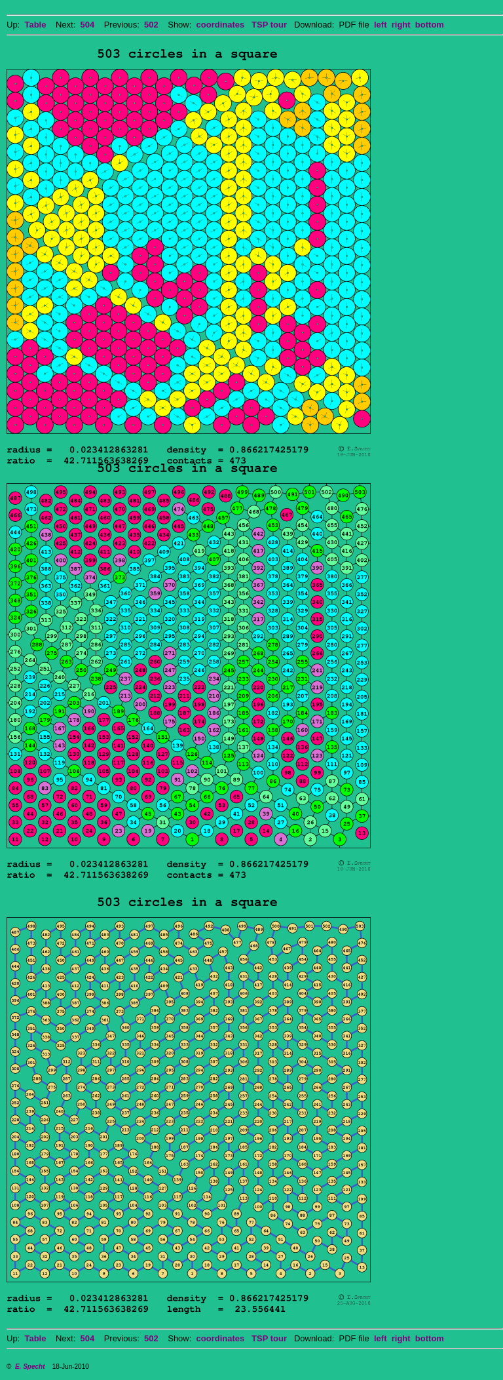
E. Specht (30, 1366)
